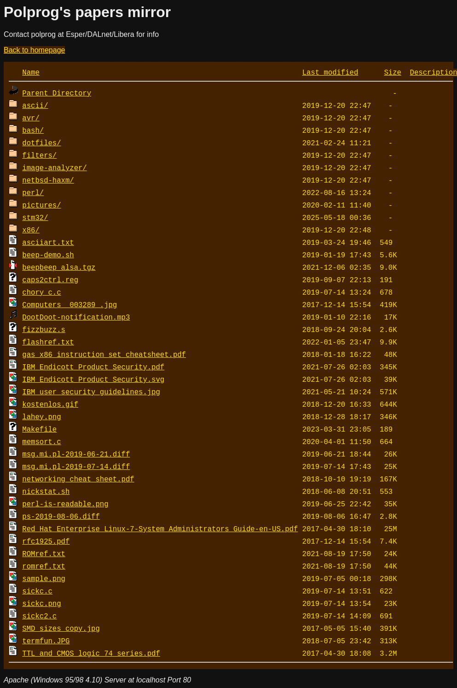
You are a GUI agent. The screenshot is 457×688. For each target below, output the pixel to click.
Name (30, 72)
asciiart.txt (48, 242)
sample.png (43, 578)
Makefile (39, 429)
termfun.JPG (45, 640)
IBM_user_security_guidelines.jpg (91, 391)
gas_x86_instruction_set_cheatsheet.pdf (104, 354)
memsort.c (41, 441)
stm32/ (35, 217)
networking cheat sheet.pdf (78, 479)
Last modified (330, 72)
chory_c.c (41, 292)
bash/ (33, 130)
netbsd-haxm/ (48, 180)
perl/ (33, 192)
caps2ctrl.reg (50, 279)
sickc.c (37, 591)
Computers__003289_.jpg (69, 304)
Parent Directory (56, 93)
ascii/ (35, 105)
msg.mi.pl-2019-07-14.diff (76, 466)
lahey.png (41, 416)
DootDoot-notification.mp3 (76, 317)
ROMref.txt (43, 553)
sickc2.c (39, 616)
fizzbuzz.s (43, 329)
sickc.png (41, 603)
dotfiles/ (41, 142)
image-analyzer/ (54, 167)
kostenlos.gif (50, 404)
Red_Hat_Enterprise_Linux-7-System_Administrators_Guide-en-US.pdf (160, 528)
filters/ (39, 155)
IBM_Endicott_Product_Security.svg (93, 379)
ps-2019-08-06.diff (60, 516)
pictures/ (41, 205)
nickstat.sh (45, 491)
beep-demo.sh (48, 254)
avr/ (30, 118)
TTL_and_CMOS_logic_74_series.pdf (91, 653)
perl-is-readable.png (65, 503)
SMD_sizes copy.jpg (60, 628)
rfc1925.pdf (45, 541)
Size (392, 72)
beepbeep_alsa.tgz (58, 267)
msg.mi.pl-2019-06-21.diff (76, 454)
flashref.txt (48, 342)
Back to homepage (34, 50)
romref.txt (43, 566)
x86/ (30, 230)
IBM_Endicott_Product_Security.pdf (93, 367)
